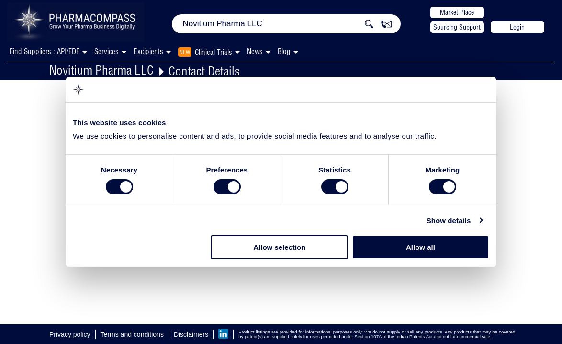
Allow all (420, 247)
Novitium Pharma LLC (101, 70)
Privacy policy (69, 334)
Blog (284, 51)
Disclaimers (191, 334)
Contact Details (204, 71)
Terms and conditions (132, 334)
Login (517, 27)
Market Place (457, 12)
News (255, 51)
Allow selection (279, 247)
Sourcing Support (457, 27)
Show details (449, 220)
